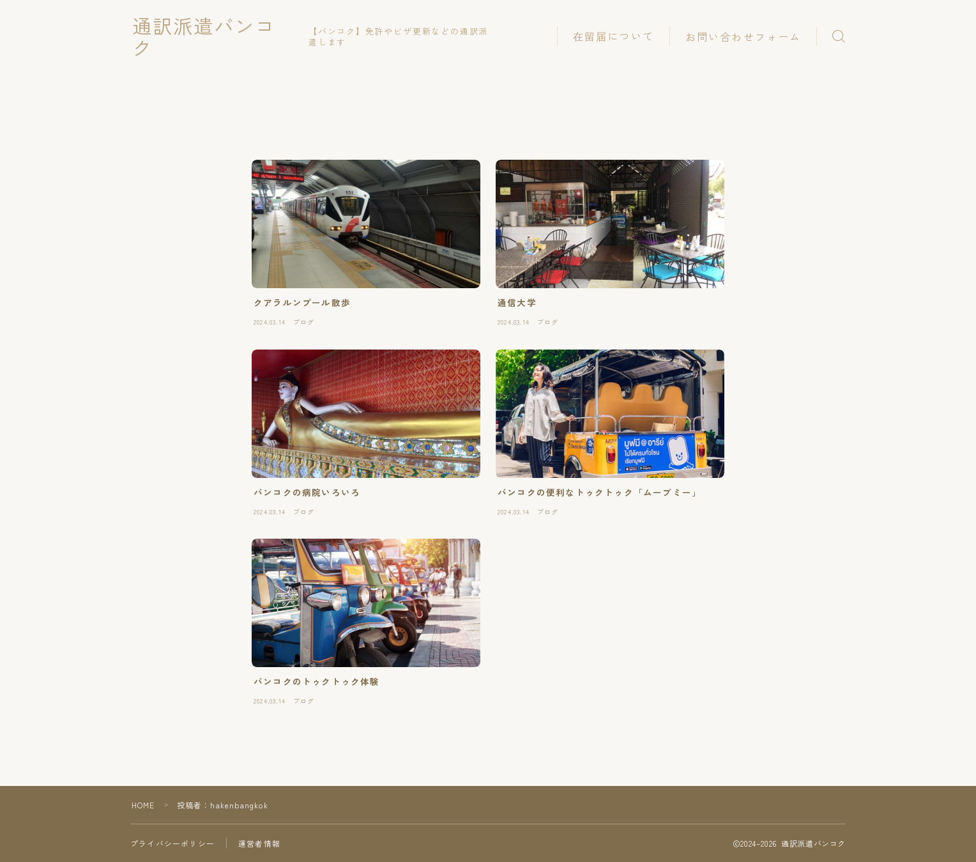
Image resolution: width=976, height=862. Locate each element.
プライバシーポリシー (172, 843)
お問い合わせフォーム (743, 36)
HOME (143, 804)
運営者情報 (259, 843)
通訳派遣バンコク (216, 36)
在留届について (613, 35)
